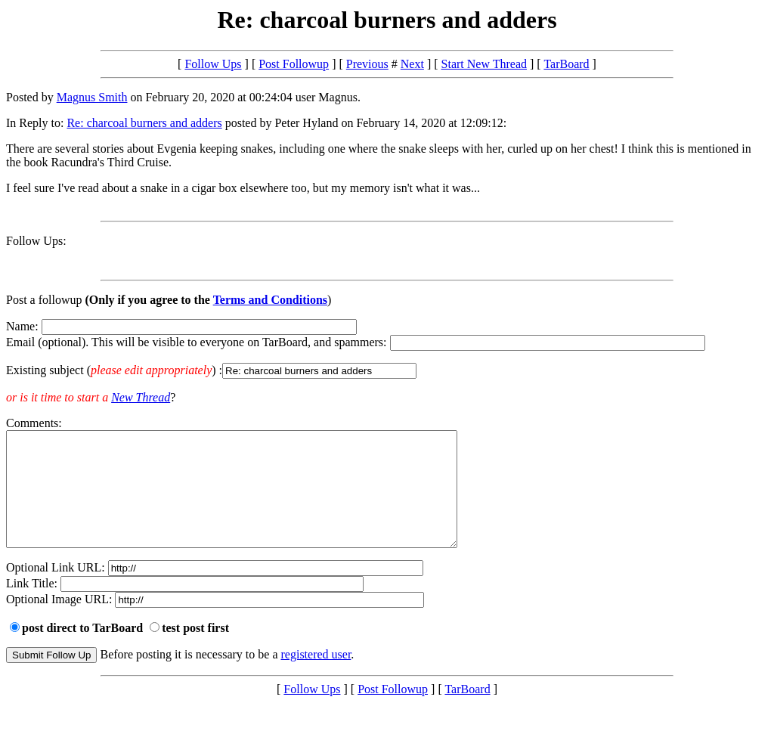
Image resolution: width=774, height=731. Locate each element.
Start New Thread (484, 63)
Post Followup (294, 63)
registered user (316, 677)
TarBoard (566, 63)
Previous (367, 63)
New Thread (140, 397)
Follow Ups (212, 63)
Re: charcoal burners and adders (144, 122)
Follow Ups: (36, 240)
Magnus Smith (92, 97)
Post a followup (44, 299)
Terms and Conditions (270, 299)
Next (412, 63)
